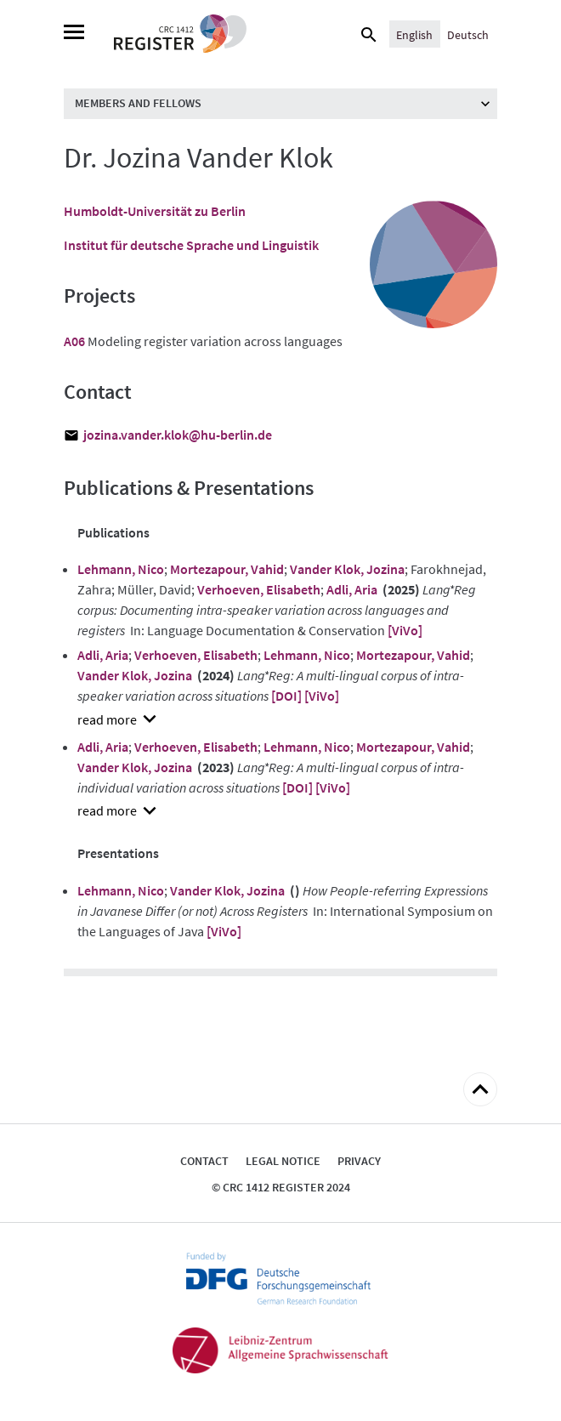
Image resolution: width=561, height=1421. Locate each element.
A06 (74, 341)
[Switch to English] (414, 34)
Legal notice (283, 1160)
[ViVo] (405, 630)
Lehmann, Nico (120, 568)
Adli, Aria (351, 589)
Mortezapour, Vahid (227, 568)
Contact (204, 1160)
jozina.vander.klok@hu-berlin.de (177, 435)
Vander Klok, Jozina (347, 568)
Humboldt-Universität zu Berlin (155, 210)
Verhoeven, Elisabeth (258, 589)
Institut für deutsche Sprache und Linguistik (191, 244)
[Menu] (74, 34)
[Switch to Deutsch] (468, 34)
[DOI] (286, 695)
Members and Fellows (138, 103)
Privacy (359, 1160)
